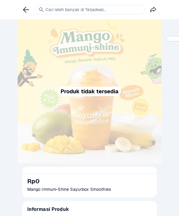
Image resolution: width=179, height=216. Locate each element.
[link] (26, 9)
